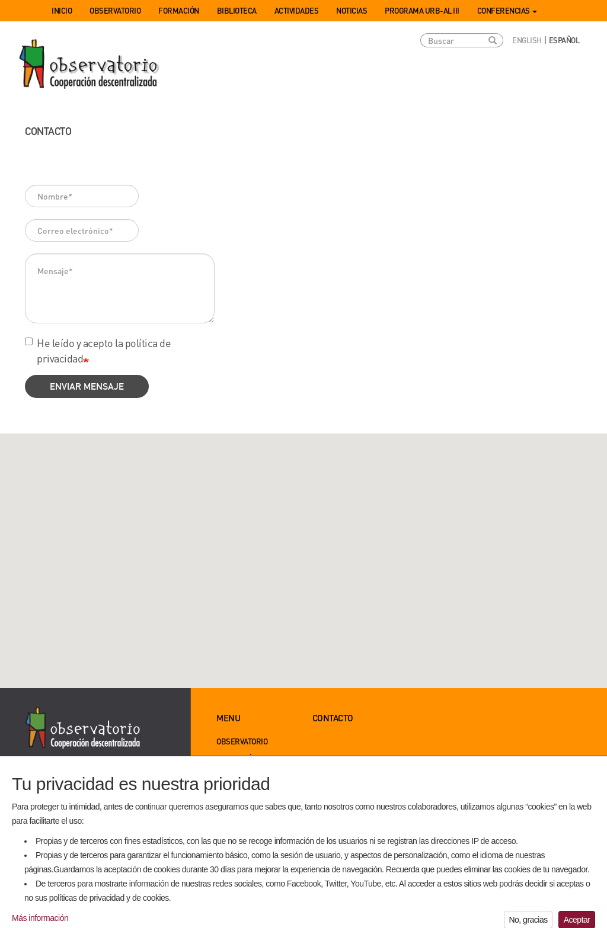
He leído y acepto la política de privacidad (98, 350)
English (527, 40)
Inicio (62, 10)
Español (564, 40)
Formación (178, 10)
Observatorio (115, 10)
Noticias (351, 10)
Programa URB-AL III (422, 10)
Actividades (296, 10)
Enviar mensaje (87, 386)
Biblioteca (237, 10)
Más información (40, 922)
